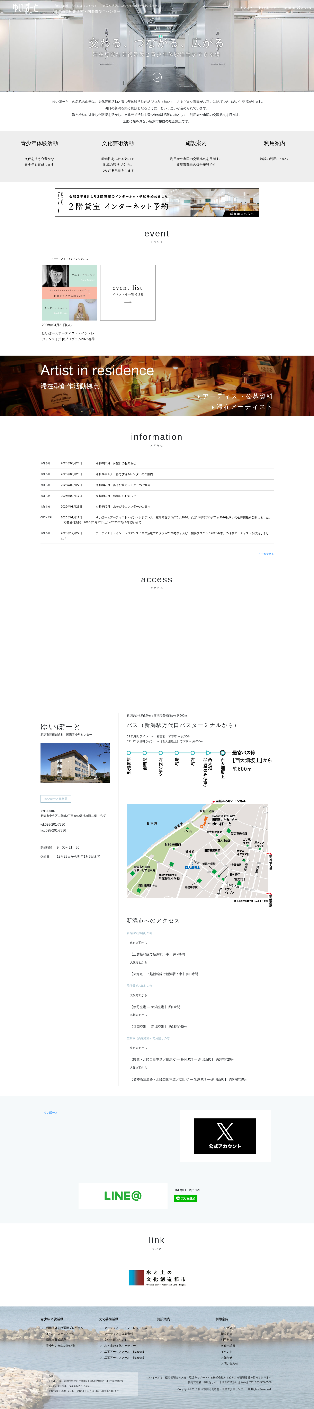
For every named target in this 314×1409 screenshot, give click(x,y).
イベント (226, 1351)
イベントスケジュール (60, 1333)
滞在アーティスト (242, 406)
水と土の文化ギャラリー (120, 1345)
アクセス (247, 7)
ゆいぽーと (51, 1112)
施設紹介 (226, 1333)
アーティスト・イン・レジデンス (125, 1327)
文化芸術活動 (118, 157)
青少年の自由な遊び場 (60, 1345)
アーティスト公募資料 (234, 396)
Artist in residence (97, 370)
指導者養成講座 (56, 1339)
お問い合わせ (268, 7)
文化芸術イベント (115, 1339)
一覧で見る (266, 553)
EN (309, 7)
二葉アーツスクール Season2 (124, 1357)
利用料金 (226, 1339)
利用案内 (275, 151)
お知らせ (226, 1357)
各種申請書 (228, 1345)
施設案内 (196, 154)
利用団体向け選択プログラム (64, 1327)
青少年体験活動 (39, 154)
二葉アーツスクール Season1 (124, 1351)
